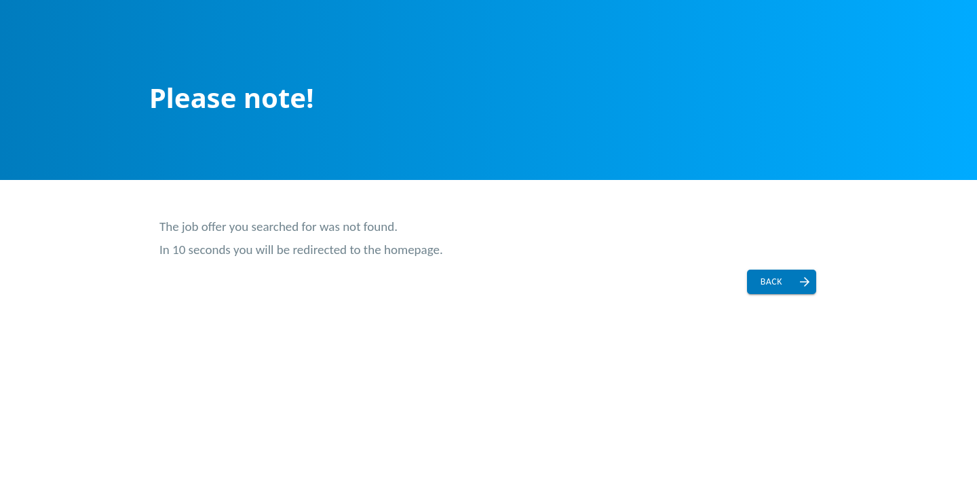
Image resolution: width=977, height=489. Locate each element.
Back (771, 281)
